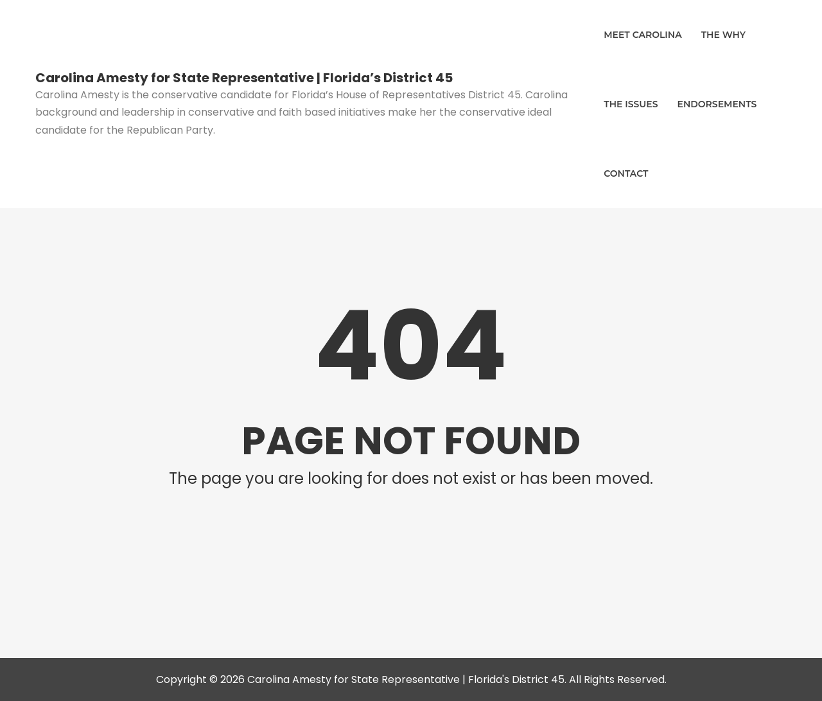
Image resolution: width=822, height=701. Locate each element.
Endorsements (717, 104)
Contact (626, 173)
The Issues (631, 104)
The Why (723, 34)
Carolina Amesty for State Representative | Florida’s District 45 (244, 77)
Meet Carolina (642, 34)
